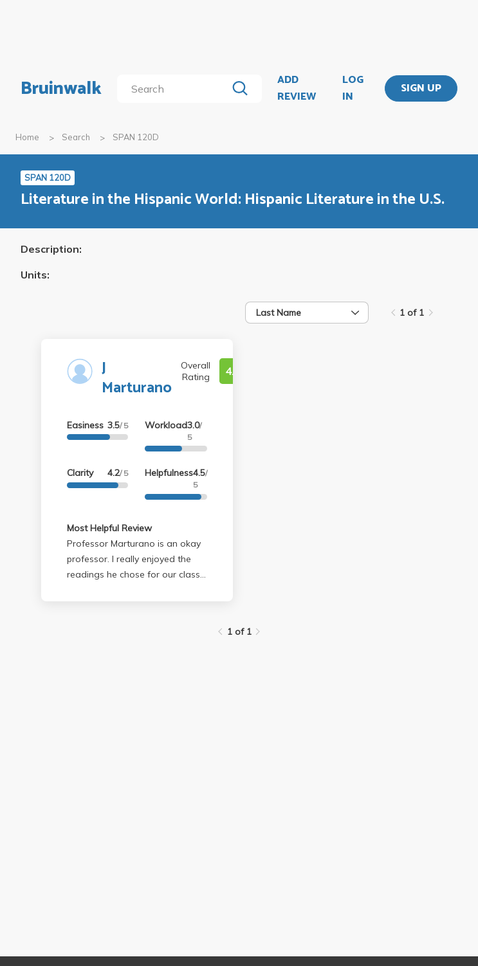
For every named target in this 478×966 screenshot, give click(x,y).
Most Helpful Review (109, 528)
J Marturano (137, 378)
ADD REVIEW (296, 88)
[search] (174, 89)
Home (27, 137)
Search (76, 137)
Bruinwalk (61, 89)
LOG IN (352, 88)
